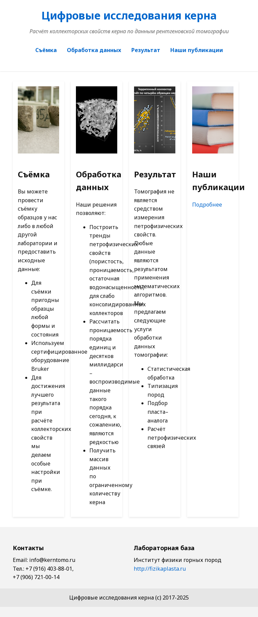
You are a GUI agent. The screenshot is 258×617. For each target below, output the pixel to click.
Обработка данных (94, 50)
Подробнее (207, 204)
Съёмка (46, 50)
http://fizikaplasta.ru (160, 568)
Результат (145, 50)
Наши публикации (196, 50)
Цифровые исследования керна (129, 15)
